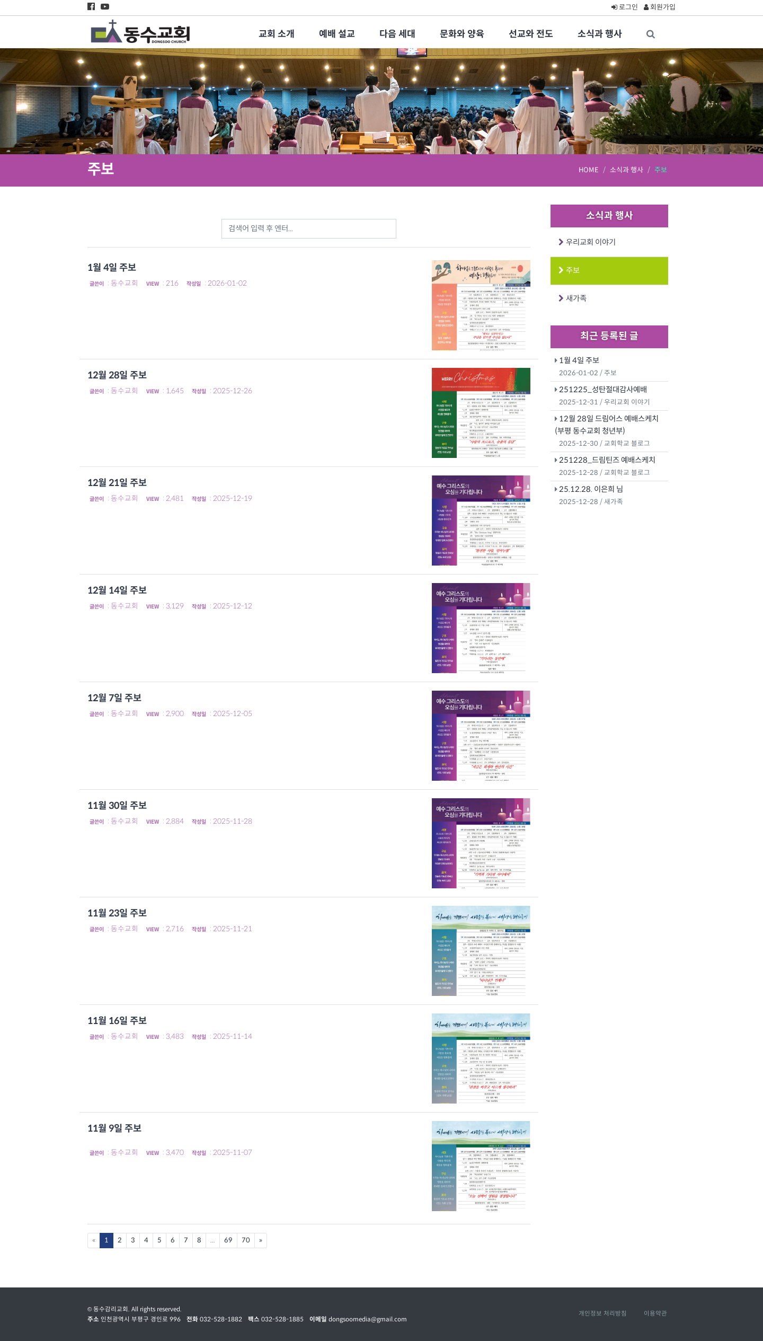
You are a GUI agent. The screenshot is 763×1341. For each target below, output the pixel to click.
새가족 (574, 298)
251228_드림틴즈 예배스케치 (607, 460)
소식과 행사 (600, 34)
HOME (589, 169)
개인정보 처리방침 (603, 1313)
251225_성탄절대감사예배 (603, 389)
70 (246, 1240)
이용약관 (655, 1313)
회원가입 (660, 7)
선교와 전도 (531, 34)
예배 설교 (337, 34)
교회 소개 (277, 34)
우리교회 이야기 (589, 242)
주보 (571, 270)
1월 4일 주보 (579, 360)
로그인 (624, 7)
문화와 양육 (462, 34)
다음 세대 (397, 34)
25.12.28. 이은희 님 (591, 489)
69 (228, 1240)
